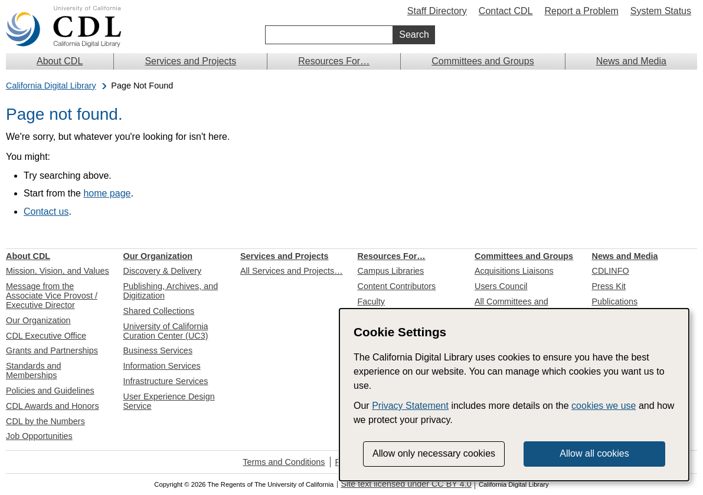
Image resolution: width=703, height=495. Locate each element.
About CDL (60, 61)
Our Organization (38, 320)
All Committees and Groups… (511, 306)
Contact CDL (506, 11)
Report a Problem (581, 11)
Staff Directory (437, 11)
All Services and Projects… (291, 271)
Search (414, 34)
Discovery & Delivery (162, 271)
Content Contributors (397, 286)
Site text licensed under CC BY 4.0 (406, 484)
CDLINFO (610, 271)
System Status (660, 11)
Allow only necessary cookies (433, 453)
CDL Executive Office (46, 335)
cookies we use (603, 406)
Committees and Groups (482, 61)
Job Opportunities (39, 436)
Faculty (371, 301)
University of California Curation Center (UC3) (165, 331)
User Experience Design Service (169, 401)
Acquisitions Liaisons (514, 271)
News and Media (631, 61)
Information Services (162, 366)
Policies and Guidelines (50, 390)
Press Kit (609, 286)
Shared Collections (159, 311)
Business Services (158, 350)
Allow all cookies (594, 453)
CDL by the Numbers (45, 421)
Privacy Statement (410, 406)
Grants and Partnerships (52, 350)
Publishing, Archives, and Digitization (170, 290)
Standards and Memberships (33, 370)
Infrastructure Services (165, 381)
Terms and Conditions (284, 462)
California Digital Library (51, 85)
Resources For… (334, 61)
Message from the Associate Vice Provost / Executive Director (51, 295)
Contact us (46, 211)
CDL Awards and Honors (52, 406)
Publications (615, 301)
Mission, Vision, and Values (57, 271)
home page (106, 193)
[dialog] (514, 395)
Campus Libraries (391, 271)
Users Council (501, 286)
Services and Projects (190, 61)
